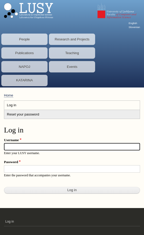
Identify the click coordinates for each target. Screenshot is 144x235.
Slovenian (134, 27)
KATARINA (24, 80)
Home (8, 95)
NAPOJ (24, 67)
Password (11, 162)
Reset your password (23, 114)
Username (11, 140)
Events (72, 67)
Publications (24, 53)
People (24, 39)
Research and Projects (72, 39)
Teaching (72, 53)
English (133, 23)
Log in (16, 105)
